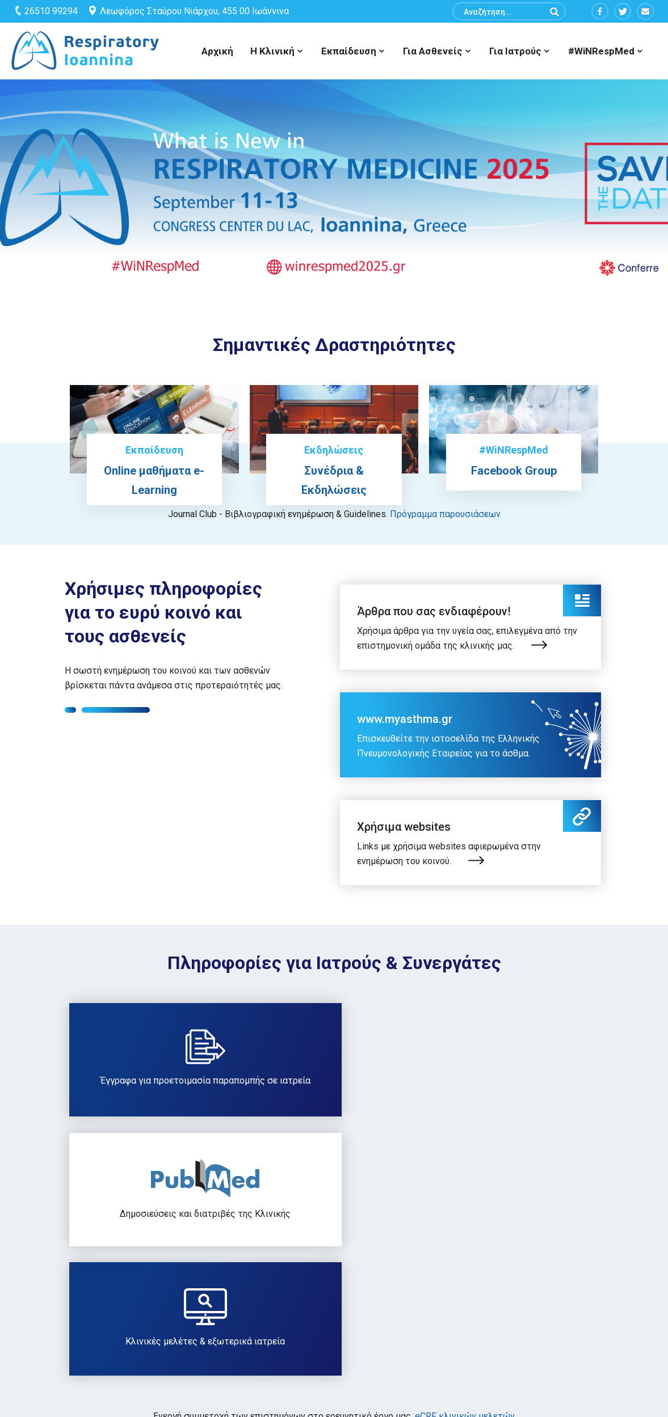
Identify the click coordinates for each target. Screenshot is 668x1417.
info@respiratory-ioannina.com (88, 1334)
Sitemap (245, 1289)
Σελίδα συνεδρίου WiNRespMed (509, 1312)
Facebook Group (514, 470)
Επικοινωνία (472, 1289)
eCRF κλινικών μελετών (465, 1157)
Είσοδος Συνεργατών (270, 1335)
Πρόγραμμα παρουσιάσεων (445, 514)
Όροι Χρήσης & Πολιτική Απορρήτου (299, 1312)
